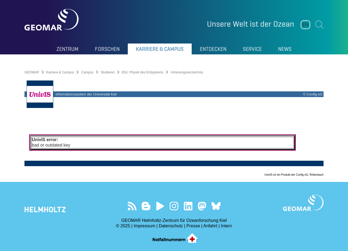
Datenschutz (171, 226)
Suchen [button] (319, 25)
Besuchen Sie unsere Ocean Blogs (146, 206)
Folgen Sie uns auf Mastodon (202, 206)
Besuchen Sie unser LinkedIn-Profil (188, 206)
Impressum (144, 226)
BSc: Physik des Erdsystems (142, 72)
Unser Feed (132, 206)
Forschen (107, 48)
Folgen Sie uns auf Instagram (174, 206)
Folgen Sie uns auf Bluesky (216, 206)
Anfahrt (210, 226)
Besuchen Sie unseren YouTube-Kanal (160, 206)
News (284, 48)
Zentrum (68, 48)
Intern (226, 226)
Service (252, 48)
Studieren (107, 72)
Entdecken (213, 48)
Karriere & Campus (160, 48)
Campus (87, 72)
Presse (193, 226)
